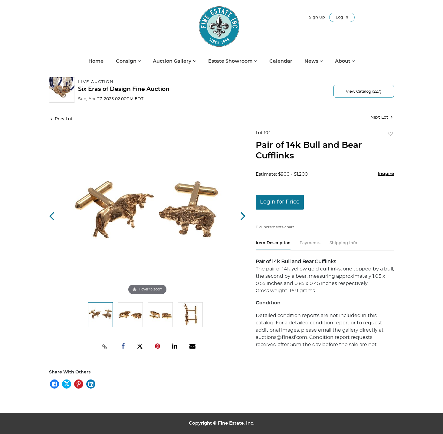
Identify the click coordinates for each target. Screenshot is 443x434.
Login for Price (280, 202)
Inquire (386, 173)
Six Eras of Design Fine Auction (123, 89)
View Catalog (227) (363, 92)
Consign (127, 61)
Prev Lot (62, 119)
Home (95, 61)
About (343, 61)
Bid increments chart (275, 227)
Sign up (317, 17)
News (312, 61)
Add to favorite (390, 134)
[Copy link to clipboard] (104, 346)
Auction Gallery (172, 61)
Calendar (280, 61)
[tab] (273, 245)
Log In (342, 17)
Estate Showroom (231, 61)
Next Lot (381, 117)
